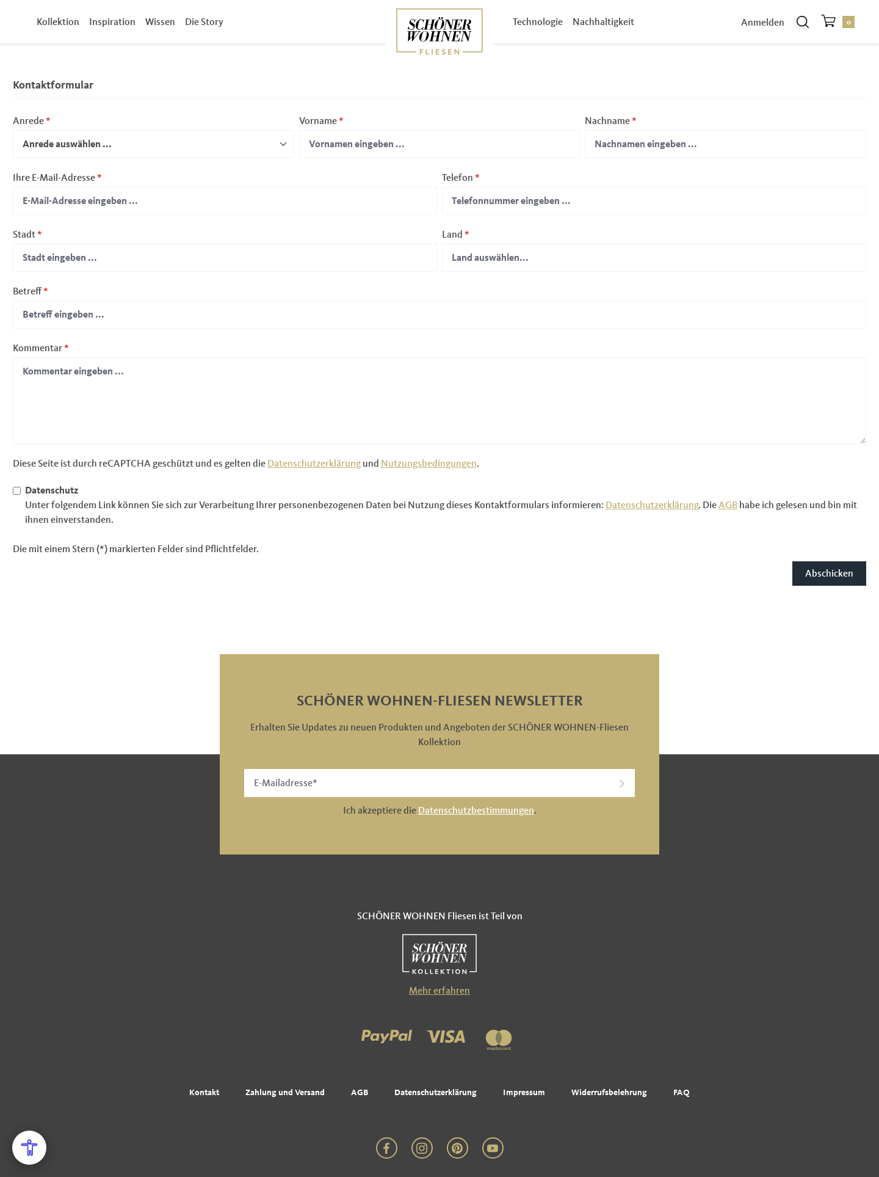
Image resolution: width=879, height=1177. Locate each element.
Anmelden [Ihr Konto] (762, 32)
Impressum (524, 1092)
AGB (727, 505)
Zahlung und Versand (285, 1092)
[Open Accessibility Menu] (29, 1148)
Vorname (321, 120)
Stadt (27, 234)
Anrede (32, 120)
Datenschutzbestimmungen (476, 810)
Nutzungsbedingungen (429, 463)
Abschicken (829, 573)
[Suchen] (802, 31)
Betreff (30, 291)
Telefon (461, 177)
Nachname (611, 120)
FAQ (681, 1092)
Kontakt (204, 1092)
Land (455, 234)
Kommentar (41, 348)
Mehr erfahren (439, 990)
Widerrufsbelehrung (609, 1092)
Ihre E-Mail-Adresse (57, 177)
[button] (621, 783)
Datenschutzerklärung (314, 463)
